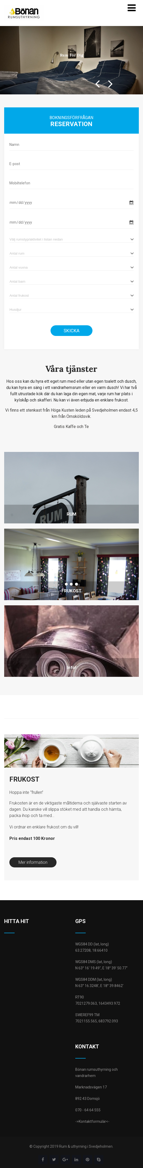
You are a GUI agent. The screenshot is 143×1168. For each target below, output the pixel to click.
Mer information (32, 862)
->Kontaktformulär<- (92, 1121)
